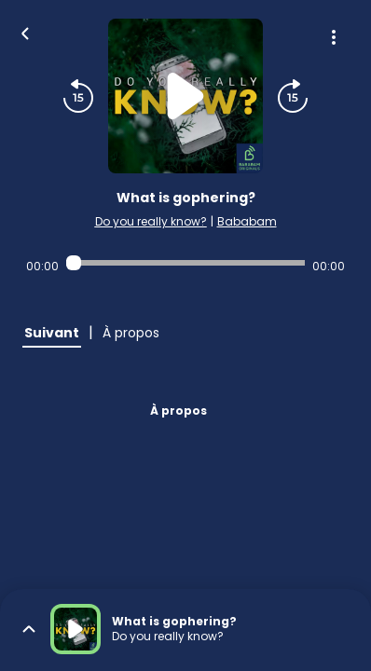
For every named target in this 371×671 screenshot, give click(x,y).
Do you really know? (151, 221)
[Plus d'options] (333, 37)
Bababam (247, 221)
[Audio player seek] (185, 262)
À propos (178, 410)
